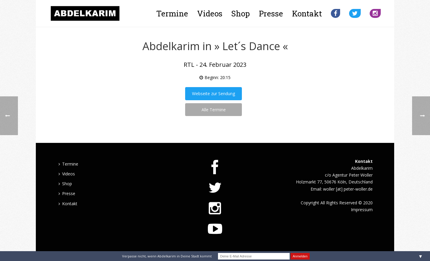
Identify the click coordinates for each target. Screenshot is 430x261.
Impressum (362, 209)
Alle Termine (214, 109)
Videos (209, 13)
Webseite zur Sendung (213, 93)
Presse (271, 13)
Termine (172, 13)
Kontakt (307, 13)
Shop (240, 13)
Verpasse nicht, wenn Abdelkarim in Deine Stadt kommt (167, 256)
